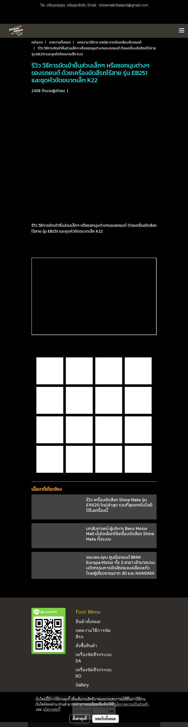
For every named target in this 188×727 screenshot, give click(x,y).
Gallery (82, 684)
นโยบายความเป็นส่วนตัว (132, 704)
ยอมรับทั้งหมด (105, 718)
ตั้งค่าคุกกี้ (80, 718)
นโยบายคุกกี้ (51, 709)
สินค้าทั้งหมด (88, 621)
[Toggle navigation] (181, 30)
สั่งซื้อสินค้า (86, 645)
